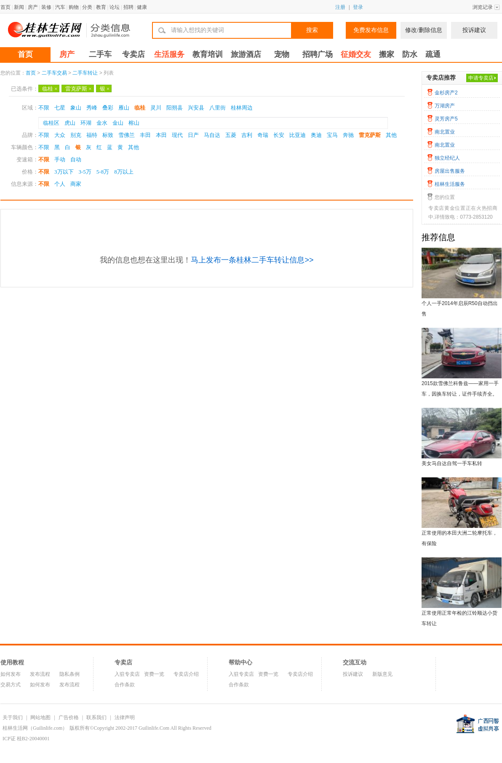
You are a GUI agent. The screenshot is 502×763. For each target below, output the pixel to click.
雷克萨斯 (78, 89)
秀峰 (91, 107)
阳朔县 (174, 107)
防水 (409, 54)
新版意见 (382, 674)
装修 (46, 7)
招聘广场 (317, 54)
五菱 (230, 135)
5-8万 (102, 172)
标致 (107, 135)
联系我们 (96, 717)
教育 (101, 7)
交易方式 (10, 685)
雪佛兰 (126, 135)
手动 (59, 159)
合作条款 (125, 685)
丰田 (145, 135)
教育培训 (207, 54)
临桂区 (51, 123)
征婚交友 (356, 54)
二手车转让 (85, 73)
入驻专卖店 (127, 674)
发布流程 (40, 674)
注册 (340, 7)
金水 (101, 123)
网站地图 (40, 717)
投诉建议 (474, 30)
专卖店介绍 (186, 674)
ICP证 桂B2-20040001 (26, 739)
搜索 (312, 30)
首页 (5, 7)
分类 (87, 7)
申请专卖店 (481, 78)
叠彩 (107, 107)
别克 (75, 135)
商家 (75, 184)
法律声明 (125, 717)
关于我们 (13, 717)
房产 (33, 7)
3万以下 (64, 172)
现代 (177, 135)
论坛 (114, 7)
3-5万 (85, 172)
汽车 (60, 7)
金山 (117, 123)
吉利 (246, 135)
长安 (278, 135)
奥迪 (316, 135)
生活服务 (169, 54)
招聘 (128, 7)
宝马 (332, 135)
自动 (75, 159)
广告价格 (69, 717)
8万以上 (124, 172)
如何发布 (10, 674)
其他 (391, 135)
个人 (59, 184)
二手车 (100, 54)
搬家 (386, 54)
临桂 (49, 89)
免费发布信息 (371, 30)
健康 (142, 7)
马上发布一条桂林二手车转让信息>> (252, 260)
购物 (74, 7)
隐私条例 (69, 674)
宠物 (281, 54)
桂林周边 (242, 107)
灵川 (155, 107)
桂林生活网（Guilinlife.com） (35, 728)
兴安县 (196, 107)
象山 (75, 107)
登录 (358, 7)
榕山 (133, 123)
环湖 (85, 123)
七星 (59, 107)
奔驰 (348, 135)
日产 (193, 135)
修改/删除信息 (423, 30)
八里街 (217, 107)
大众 (59, 135)
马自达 (212, 135)
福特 (91, 135)
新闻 (19, 7)
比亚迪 (297, 135)
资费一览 (154, 674)
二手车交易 (54, 73)
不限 (43, 107)
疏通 (433, 54)
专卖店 (133, 54)
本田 (161, 135)
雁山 (123, 107)
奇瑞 (262, 135)
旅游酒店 (246, 54)
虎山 (69, 123)
